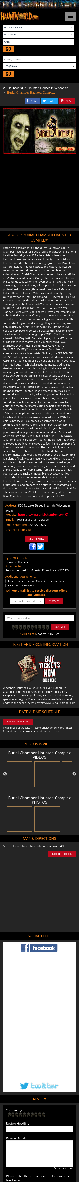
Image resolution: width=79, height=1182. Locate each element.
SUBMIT (54, 601)
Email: (9, 520)
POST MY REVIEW (21, 1087)
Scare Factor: (14, 566)
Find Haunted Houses (24, 1114)
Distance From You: (18, 530)
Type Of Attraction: (18, 558)
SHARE (35, 100)
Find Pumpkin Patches (27, 1120)
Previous (5, 774)
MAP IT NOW (36, 538)
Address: (11, 505)
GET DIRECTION (62, 853)
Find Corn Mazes (52, 1120)
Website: (11, 514)
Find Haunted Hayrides (51, 1114)
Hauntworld (13, 88)
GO (8, 49)
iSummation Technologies (38, 1160)
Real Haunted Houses (30, 1126)
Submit (60, 626)
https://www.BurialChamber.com (43, 514)
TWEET (52, 100)
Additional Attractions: (20, 576)
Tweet (29, 1104)
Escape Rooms (53, 1126)
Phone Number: (16, 525)
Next (74, 774)
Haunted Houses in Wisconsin (48, 88)
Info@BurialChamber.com (32, 520)
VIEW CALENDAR (18, 721)
